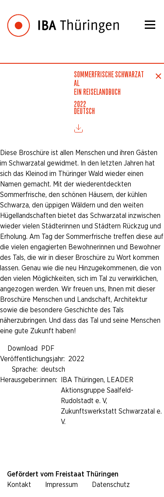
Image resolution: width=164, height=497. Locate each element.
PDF (47, 348)
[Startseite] (63, 19)
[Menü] (150, 24)
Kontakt (19, 484)
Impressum (61, 484)
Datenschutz (111, 484)
